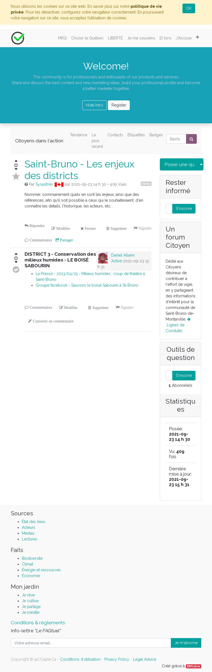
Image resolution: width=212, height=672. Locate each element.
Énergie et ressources (41, 570)
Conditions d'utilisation (80, 659)
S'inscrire (184, 208)
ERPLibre (193, 666)
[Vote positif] (16, 160)
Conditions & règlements (38, 622)
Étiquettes (136, 135)
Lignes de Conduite (178, 325)
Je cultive (30, 601)
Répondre (36, 226)
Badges (156, 135)
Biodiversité (32, 558)
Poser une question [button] (179, 164)
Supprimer (118, 228)
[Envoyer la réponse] (16, 269)
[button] (197, 37)
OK (189, 8)
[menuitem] (62, 38)
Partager (66, 240)
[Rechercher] (191, 139)
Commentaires (40, 240)
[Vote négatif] (16, 169)
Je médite (30, 612)
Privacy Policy (116, 659)
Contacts (115, 135)
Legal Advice (144, 659)
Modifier (62, 228)
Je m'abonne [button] (186, 643)
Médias (28, 533)
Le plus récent (97, 141)
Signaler (144, 228)
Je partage (31, 606)
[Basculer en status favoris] (16, 176)
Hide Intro (94, 105)
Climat (27, 564)
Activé (116, 261)
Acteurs (28, 527)
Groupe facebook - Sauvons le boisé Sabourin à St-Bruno (87, 285)
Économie (31, 576)
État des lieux (33, 521)
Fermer (90, 228)
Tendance (78, 135)
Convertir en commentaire (53, 321)
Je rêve (28, 595)
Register (119, 105)
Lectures (29, 539)
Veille (146, 183)
